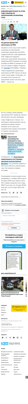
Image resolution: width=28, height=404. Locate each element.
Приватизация (5, 362)
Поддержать (19, 2)
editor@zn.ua (4, 331)
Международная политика (5, 354)
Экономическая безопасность (18, 359)
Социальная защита (19, 351)
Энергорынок (4, 360)
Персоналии (17, 362)
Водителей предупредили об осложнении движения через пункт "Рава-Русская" (12, 294)
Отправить (14, 227)
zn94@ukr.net (20, 327)
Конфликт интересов (19, 356)
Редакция (3, 312)
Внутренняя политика (6, 351)
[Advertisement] (14, 97)
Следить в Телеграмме (14, 246)
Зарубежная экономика (20, 354)
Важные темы (5, 6)
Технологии (4, 369)
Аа (12, 2)
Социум (16, 365)
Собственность (18, 374)
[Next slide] (26, 6)
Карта (2, 315)
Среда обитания (5, 371)
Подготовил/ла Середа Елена (9, 197)
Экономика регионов (6, 364)
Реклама (3, 310)
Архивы (3, 307)
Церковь (3, 374)
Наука (2, 367)
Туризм (15, 371)
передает (7, 68)
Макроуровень (5, 358)
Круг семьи (16, 369)
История (16, 367)
